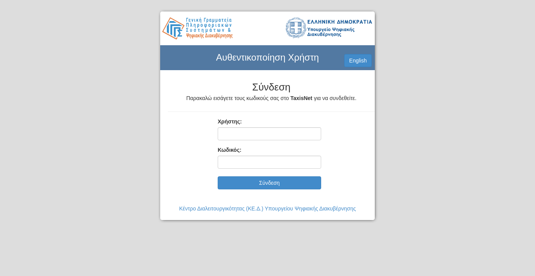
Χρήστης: (230, 121)
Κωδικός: (229, 150)
